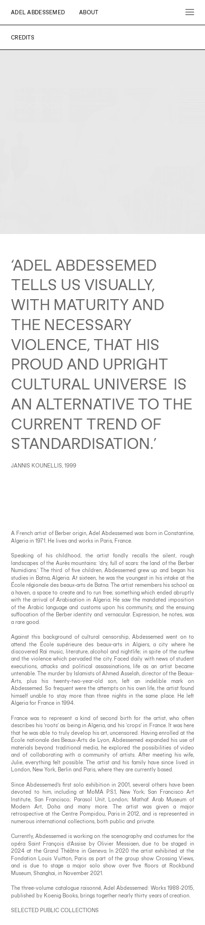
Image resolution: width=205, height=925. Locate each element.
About (88, 12)
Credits (22, 37)
